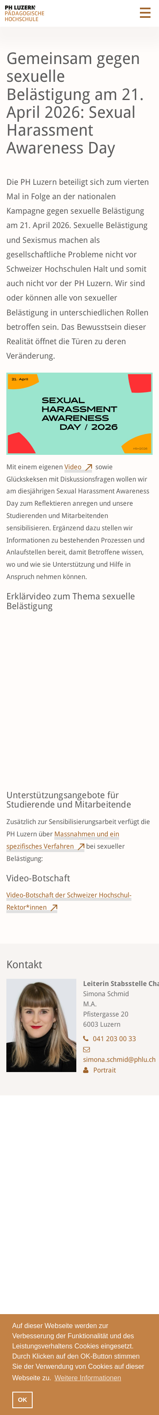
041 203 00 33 (114, 1039)
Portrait (104, 1070)
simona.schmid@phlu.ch (119, 1060)
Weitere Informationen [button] (88, 1378)
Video (72, 467)
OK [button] (22, 1399)
